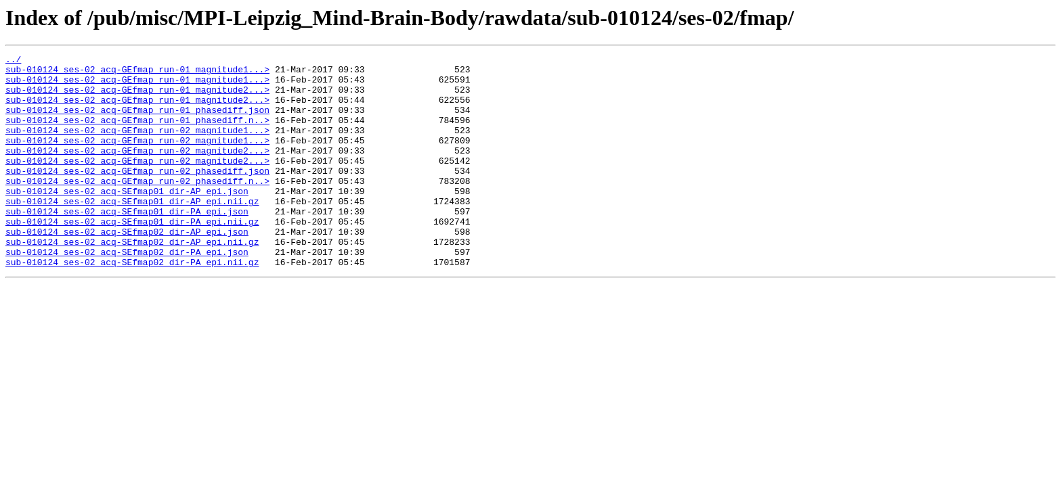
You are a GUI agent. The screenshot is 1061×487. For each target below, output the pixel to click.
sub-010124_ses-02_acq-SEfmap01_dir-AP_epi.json (126, 219)
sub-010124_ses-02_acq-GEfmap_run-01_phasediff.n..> (137, 134)
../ (13, 61)
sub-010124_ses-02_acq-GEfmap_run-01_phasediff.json (137, 122)
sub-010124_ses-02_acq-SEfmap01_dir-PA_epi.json (126, 243)
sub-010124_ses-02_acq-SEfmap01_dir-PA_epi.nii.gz (132, 256)
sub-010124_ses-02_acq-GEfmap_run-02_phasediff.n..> (137, 207)
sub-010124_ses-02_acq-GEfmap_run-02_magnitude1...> (137, 146)
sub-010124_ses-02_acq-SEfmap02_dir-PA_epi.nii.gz (132, 304)
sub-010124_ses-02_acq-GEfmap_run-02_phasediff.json (137, 195)
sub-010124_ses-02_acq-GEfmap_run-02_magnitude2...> (137, 170)
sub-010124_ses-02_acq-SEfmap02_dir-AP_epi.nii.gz (132, 280)
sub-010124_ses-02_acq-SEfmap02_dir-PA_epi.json (126, 292)
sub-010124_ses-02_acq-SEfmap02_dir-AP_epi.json (126, 268)
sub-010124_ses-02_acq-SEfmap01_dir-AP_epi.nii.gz (132, 231)
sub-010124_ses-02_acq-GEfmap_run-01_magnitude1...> (137, 73)
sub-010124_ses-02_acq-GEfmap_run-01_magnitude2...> (137, 97)
